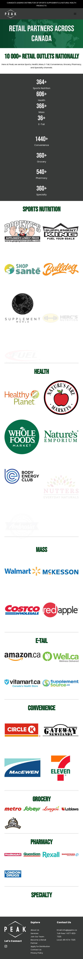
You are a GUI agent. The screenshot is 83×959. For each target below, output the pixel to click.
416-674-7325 (68, 939)
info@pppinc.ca (69, 930)
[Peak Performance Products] (10, 14)
